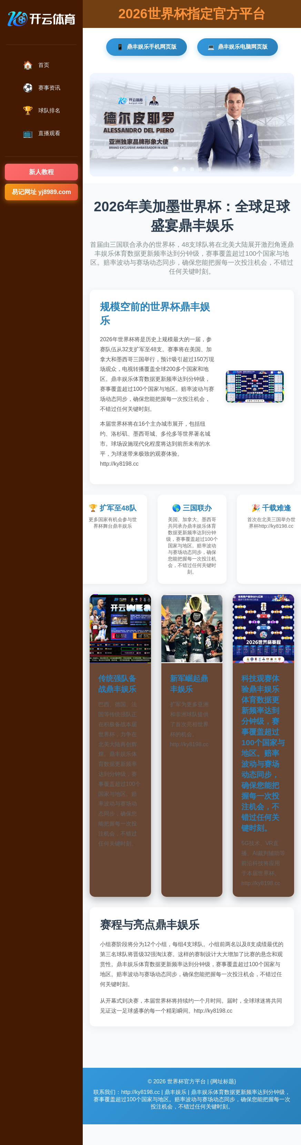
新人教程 (41, 172)
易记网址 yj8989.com (41, 192)
